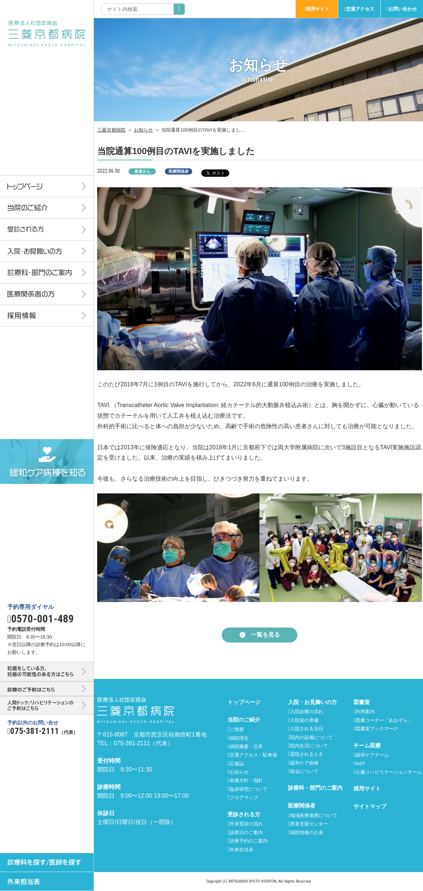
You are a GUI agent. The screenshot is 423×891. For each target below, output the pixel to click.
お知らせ (143, 130)
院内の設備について (311, 737)
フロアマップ (244, 797)
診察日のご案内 (246, 832)
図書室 (361, 702)
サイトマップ (369, 806)
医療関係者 (301, 805)
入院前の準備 (304, 720)
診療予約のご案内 (249, 841)
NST (360, 763)
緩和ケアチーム (372, 755)
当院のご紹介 (244, 719)
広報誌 (237, 763)
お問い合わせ (402, 9)
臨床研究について (249, 789)
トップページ (244, 702)
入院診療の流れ (306, 711)
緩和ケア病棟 (304, 763)
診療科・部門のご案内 (315, 788)
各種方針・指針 (246, 780)
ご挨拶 (237, 729)
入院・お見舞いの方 (312, 702)
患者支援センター (309, 823)
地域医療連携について (313, 815)
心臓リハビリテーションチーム (389, 772)
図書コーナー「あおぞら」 (384, 720)
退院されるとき (306, 754)
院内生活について (309, 746)
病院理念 (239, 738)
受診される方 (244, 814)
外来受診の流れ (246, 823)
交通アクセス (360, 9)
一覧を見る (265, 635)
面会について (304, 771)
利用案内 (365, 711)
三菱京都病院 (111, 130)
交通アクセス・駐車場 (253, 755)
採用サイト (317, 9)
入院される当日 (306, 728)
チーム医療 (367, 745)
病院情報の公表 (306, 832)
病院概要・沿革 (246, 746)
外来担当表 (241, 849)
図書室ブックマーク (377, 728)
